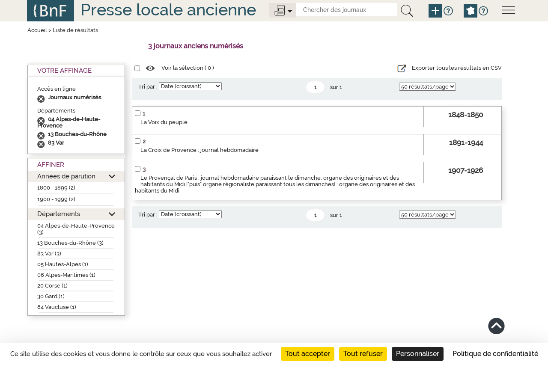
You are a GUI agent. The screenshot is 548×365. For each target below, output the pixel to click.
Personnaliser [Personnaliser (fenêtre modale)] (417, 354)
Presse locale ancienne (168, 9)
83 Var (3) (49, 253)
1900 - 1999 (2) (56, 199)
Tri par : (148, 86)
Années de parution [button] (66, 176)
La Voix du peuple (164, 122)
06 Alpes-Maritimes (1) (66, 275)
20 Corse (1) (52, 285)
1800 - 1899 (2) (56, 187)
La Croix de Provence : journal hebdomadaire (199, 150)
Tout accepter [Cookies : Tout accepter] (307, 354)
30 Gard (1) (51, 296)
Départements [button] (58, 213)
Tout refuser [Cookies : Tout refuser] (363, 354)
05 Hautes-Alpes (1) (62, 264)
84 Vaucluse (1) (56, 307)
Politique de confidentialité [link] (495, 354)
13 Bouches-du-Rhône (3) (70, 243)
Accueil (37, 30)
